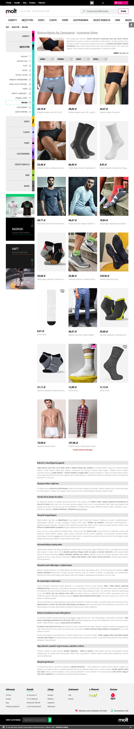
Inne (117, 20)
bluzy (78, 618)
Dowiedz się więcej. (62, 727)
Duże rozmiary (24, 107)
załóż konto (109, 3)
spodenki (57, 536)
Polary (26, 70)
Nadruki (70, 699)
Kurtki (27, 89)
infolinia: (98, 3)
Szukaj (123, 11)
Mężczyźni (27, 20)
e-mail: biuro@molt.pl (34, 706)
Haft (69, 695)
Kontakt (17, 3)
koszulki (73, 618)
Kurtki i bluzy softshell (20, 84)
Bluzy (27, 65)
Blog (24, 3)
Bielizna (26, 102)
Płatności (41, 3)
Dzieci (41, 20)
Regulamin (51, 702)
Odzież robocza (101, 20)
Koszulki (26, 56)
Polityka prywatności (13, 706)
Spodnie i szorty (23, 98)
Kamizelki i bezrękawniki (20, 79)
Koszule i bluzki (23, 75)
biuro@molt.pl (92, 3)
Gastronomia (80, 20)
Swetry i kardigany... (21, 93)
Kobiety (12, 20)
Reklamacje (51, 706)
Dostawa (32, 3)
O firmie (8, 3)
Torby (65, 20)
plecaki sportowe (81, 509)
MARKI (27, 186)
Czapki (53, 20)
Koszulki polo (24, 61)
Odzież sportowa (23, 112)
